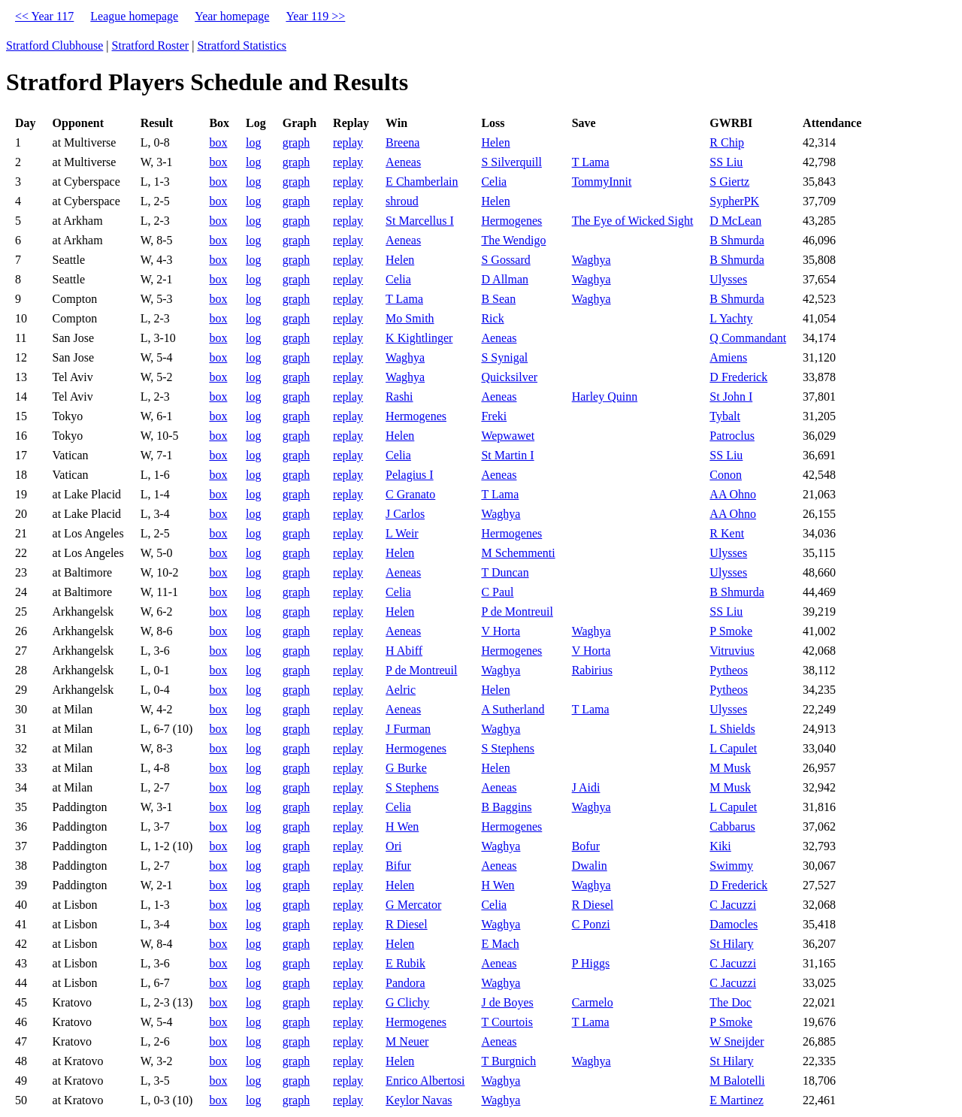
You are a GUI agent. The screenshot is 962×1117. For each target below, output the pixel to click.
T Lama (591, 162)
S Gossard (505, 259)
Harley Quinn (605, 396)
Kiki (720, 846)
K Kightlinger (419, 337)
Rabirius (592, 670)
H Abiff (404, 650)
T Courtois (507, 1022)
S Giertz (729, 181)
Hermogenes (511, 220)
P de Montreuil (516, 611)
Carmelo (592, 1002)
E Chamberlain (422, 181)
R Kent (726, 533)
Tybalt (724, 416)
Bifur (398, 865)
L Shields (732, 728)
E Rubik (405, 963)
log (253, 142)
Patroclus (732, 435)
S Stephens (507, 748)
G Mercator (413, 904)
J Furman (408, 728)
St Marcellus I (420, 220)
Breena (402, 142)
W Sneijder (736, 1041)
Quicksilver (509, 377)
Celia (494, 181)
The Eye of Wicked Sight (633, 220)
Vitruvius (731, 650)
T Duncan (504, 572)
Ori (393, 846)
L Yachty (730, 318)
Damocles (733, 924)
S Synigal (504, 357)
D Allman (504, 279)
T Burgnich (508, 1061)
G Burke (406, 767)
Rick (492, 318)
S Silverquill (511, 162)
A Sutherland (512, 709)
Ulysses (728, 279)
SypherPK (734, 201)
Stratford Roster (150, 45)
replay (348, 142)
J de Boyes (507, 1002)
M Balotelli (736, 1080)
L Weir (402, 533)
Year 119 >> (315, 16)
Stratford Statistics (241, 45)
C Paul (497, 592)
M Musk (730, 767)
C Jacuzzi (732, 904)
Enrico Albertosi (425, 1080)
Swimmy (731, 865)
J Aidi (586, 787)
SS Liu (726, 162)
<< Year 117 (44, 16)
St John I (730, 396)
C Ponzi (591, 924)
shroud (402, 201)
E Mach (500, 943)
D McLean (735, 220)
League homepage (134, 16)
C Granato (410, 494)
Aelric (401, 689)
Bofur (586, 846)
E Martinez (736, 1100)
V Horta (500, 631)
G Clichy (407, 1002)
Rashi (399, 396)
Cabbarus (732, 826)
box (218, 142)
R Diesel (593, 904)
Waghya (591, 259)
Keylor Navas (419, 1100)
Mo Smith (410, 318)
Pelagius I (410, 474)
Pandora (405, 982)
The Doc (730, 1002)
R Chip (726, 142)
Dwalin (589, 865)
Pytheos (728, 670)
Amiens (728, 357)
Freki (494, 416)
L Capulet (733, 748)
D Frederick (738, 377)
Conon (725, 474)
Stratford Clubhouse (54, 45)
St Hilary (731, 943)
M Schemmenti (518, 552)
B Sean (498, 298)
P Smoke (730, 631)
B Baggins (506, 807)
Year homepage (232, 16)
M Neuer (407, 1041)
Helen (495, 142)
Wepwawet (507, 435)
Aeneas (403, 162)
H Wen (402, 826)
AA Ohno (732, 494)
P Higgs (591, 963)
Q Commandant (747, 337)
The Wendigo (513, 240)
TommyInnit (602, 181)
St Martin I (507, 455)
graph (296, 142)
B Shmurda (736, 240)
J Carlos (405, 513)
